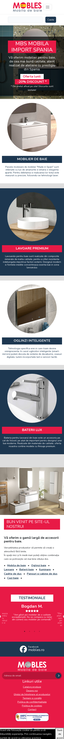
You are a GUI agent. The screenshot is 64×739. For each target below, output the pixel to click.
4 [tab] (39, 631)
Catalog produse (32, 686)
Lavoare (9, 569)
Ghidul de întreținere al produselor (32, 694)
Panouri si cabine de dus (42, 574)
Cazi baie (13, 578)
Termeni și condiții (32, 698)
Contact (32, 709)
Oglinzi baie (38, 565)
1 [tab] (24, 631)
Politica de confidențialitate (32, 702)
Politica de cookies (32, 705)
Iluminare (45, 569)
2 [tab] (29, 631)
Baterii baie (26, 569)
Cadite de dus (13, 574)
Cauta (51, 19)
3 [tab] (34, 631)
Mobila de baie (16, 565)
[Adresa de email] (28, 675)
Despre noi (32, 690)
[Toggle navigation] (47, 7)
